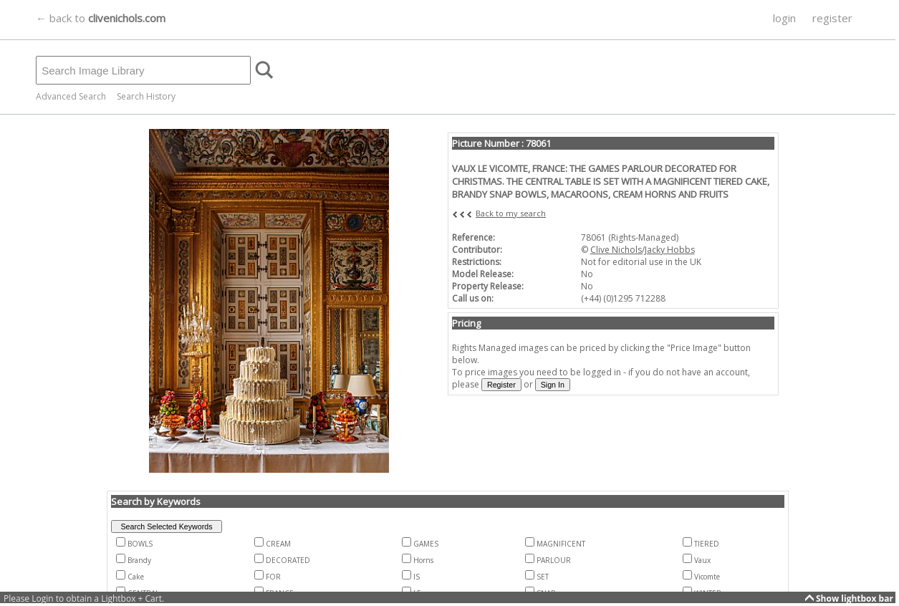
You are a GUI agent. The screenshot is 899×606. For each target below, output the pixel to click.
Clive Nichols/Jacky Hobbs (642, 250)
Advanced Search (71, 96)
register (832, 18)
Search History (146, 96)
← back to (100, 18)
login (784, 18)
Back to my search (511, 213)
